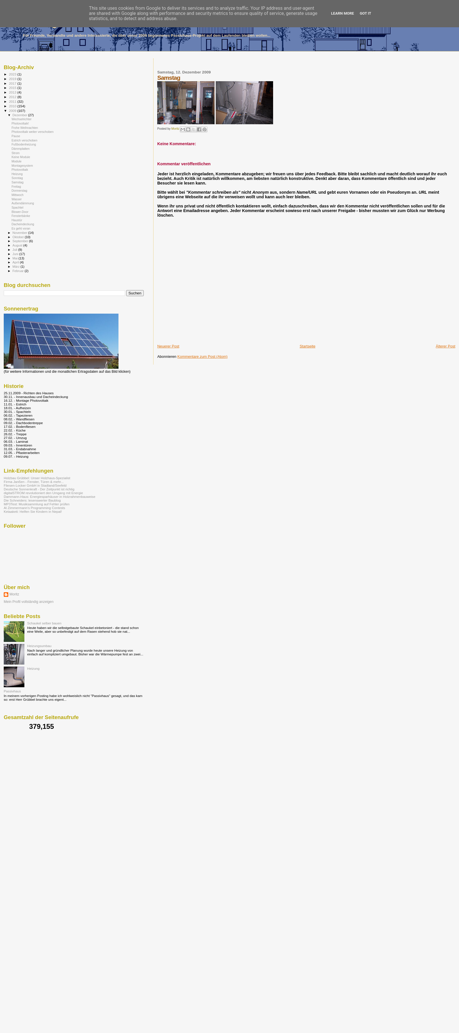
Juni (16, 254)
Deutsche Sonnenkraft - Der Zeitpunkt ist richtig (39, 489)
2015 (13, 88)
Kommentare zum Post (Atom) (202, 356)
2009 (13, 110)
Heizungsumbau (39, 646)
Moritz (14, 594)
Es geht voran (20, 228)
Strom (15, 153)
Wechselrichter (21, 119)
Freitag (16, 186)
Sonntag (17, 178)
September (21, 241)
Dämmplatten (20, 148)
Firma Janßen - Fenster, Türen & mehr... (34, 482)
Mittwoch (17, 195)
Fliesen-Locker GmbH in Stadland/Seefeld (35, 485)
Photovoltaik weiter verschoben (32, 131)
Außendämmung (22, 203)
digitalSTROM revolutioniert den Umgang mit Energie (43, 493)
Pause (15, 136)
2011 (13, 101)
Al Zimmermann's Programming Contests (34, 508)
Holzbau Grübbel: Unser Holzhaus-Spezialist (37, 478)
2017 (13, 83)
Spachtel (17, 207)
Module (16, 161)
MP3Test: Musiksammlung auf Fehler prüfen (36, 504)
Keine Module (20, 157)
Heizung (17, 174)
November (20, 232)
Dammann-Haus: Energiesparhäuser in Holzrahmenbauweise (49, 496)
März (17, 266)
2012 (13, 97)
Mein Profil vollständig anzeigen (29, 602)
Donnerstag (19, 190)
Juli (15, 249)
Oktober (19, 237)
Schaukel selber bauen (44, 623)
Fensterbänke (20, 216)
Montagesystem (22, 165)
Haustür (16, 220)
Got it (365, 13)
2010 (13, 106)
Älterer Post (445, 346)
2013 (13, 92)
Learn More (342, 13)
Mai (16, 258)
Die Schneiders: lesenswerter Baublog (32, 500)
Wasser (16, 199)
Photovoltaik (19, 169)
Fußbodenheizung (23, 144)
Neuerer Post (168, 346)
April (16, 262)
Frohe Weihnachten (24, 127)
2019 (13, 79)
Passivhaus (12, 691)
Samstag (17, 182)
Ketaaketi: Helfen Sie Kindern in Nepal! (33, 511)
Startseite (307, 346)
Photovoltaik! (20, 123)
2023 (13, 74)
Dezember (20, 115)
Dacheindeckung (22, 224)
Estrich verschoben (24, 140)
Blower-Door (19, 211)
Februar (19, 271)
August (18, 245)
